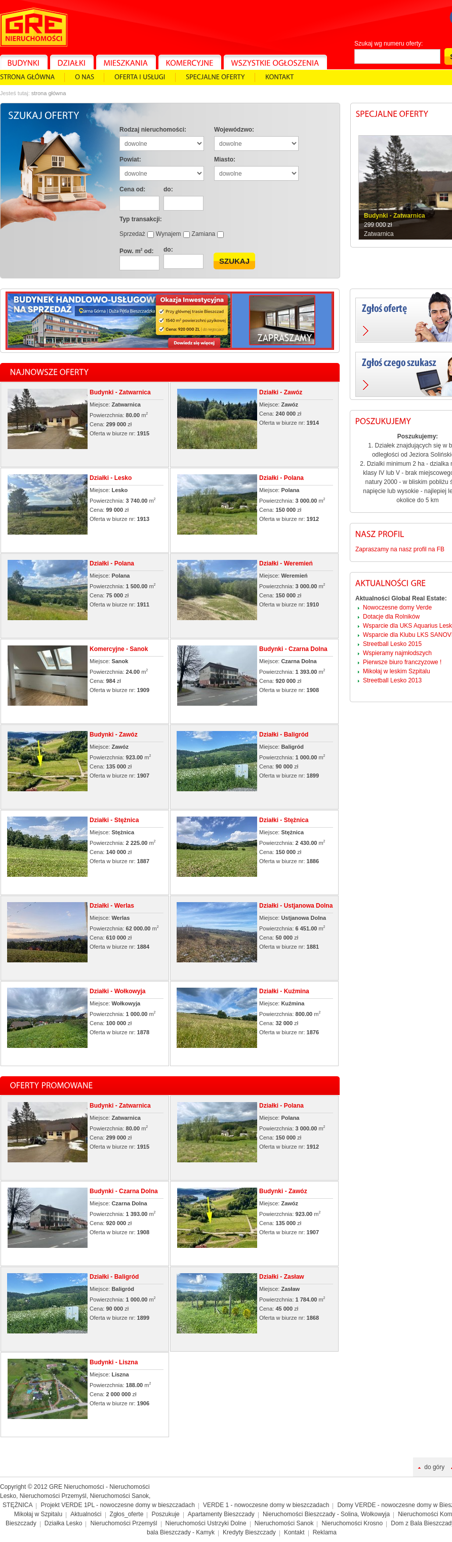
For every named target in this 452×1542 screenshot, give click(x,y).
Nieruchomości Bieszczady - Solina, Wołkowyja (326, 1514)
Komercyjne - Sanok (119, 649)
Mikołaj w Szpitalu (38, 1514)
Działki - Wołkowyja (117, 991)
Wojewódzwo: (234, 129)
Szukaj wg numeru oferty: (388, 43)
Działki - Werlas (112, 905)
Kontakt (294, 1532)
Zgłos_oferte (127, 1514)
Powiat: (130, 159)
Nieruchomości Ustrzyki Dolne (206, 1523)
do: (168, 189)
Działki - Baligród (283, 734)
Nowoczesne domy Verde (397, 607)
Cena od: (132, 189)
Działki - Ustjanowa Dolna (296, 905)
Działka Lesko (64, 1523)
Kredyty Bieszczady (249, 1532)
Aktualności (85, 1514)
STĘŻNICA (17, 1505)
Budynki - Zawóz (114, 734)
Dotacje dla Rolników (391, 616)
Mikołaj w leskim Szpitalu (396, 671)
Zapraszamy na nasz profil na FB (399, 549)
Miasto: (224, 159)
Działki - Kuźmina (284, 991)
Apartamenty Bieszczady (221, 1514)
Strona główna (48, 93)
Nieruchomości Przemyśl (123, 1523)
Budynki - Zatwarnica (120, 392)
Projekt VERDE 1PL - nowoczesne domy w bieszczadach (118, 1505)
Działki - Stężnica (114, 820)
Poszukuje (165, 1514)
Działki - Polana (281, 477)
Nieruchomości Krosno (352, 1523)
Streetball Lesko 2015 (392, 643)
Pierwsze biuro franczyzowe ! (402, 662)
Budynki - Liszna (114, 1362)
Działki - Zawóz (280, 392)
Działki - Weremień (286, 563)
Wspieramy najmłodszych (397, 653)
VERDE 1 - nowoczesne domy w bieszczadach (266, 1505)
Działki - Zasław (281, 1276)
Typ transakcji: (140, 219)
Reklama (325, 1532)
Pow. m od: (136, 251)
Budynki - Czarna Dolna (293, 649)
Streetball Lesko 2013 (392, 680)
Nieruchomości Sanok (284, 1523)
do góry (434, 1467)
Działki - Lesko (111, 477)
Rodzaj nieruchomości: (152, 129)
